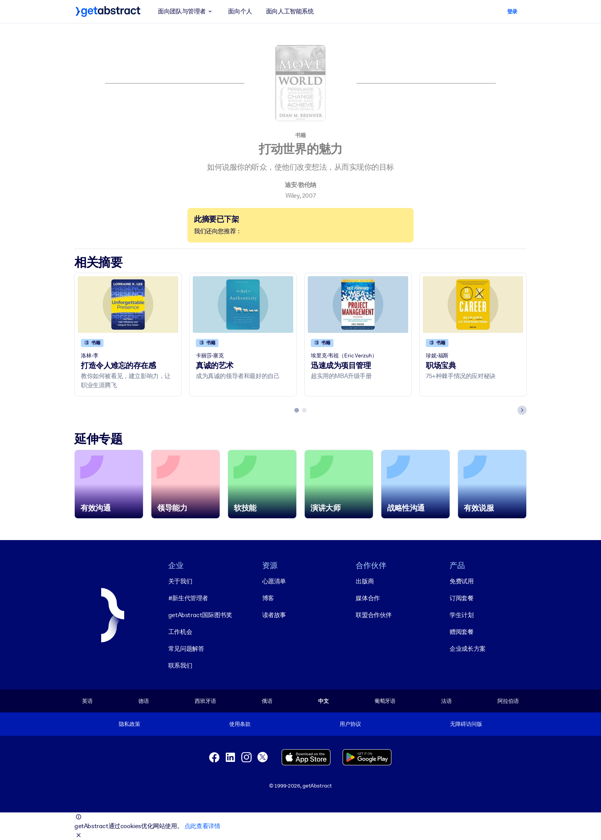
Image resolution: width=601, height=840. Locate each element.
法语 (446, 701)
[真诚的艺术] (243, 304)
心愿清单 (274, 581)
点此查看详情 (202, 826)
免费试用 (461, 581)
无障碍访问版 (466, 724)
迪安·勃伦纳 (300, 184)
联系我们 (180, 665)
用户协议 (350, 724)
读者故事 (274, 615)
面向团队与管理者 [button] (186, 11)
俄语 (267, 701)
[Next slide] (522, 410)
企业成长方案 (468, 648)
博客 (268, 598)
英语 (87, 701)
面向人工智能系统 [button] (290, 11)
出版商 (365, 581)
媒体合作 (367, 598)
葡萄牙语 (385, 701)
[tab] (296, 410)
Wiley (292, 195)
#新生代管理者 (188, 598)
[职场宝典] (473, 304)
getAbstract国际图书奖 (200, 615)
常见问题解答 (186, 648)
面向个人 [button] (240, 11)
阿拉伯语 (508, 701)
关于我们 (180, 581)
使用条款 (239, 724)
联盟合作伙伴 (374, 615)
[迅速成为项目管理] (358, 304)
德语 (143, 701)
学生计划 (461, 615)
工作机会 (180, 631)
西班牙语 (205, 701)
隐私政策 (129, 724)
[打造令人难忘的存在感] (128, 304)
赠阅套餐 (461, 631)
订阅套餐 (461, 598)
